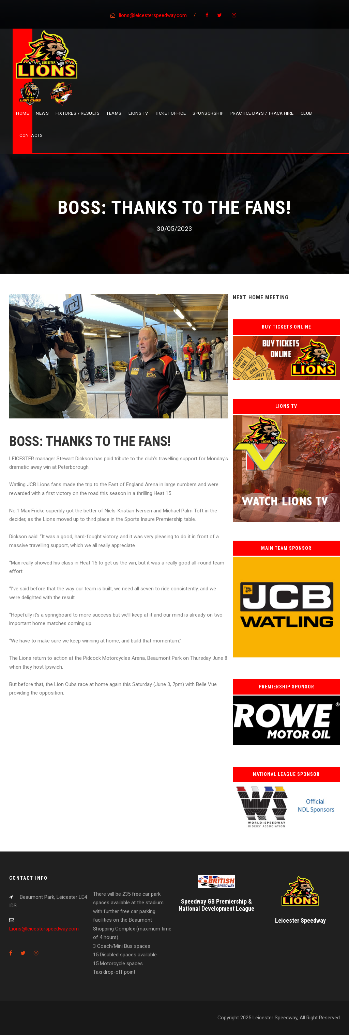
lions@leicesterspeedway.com (153, 15)
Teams (114, 113)
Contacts (31, 135)
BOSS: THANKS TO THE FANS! (90, 441)
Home (22, 113)
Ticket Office (170, 113)
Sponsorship (208, 113)
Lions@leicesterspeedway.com (44, 929)
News (42, 113)
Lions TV (138, 113)
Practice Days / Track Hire (262, 113)
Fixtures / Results (78, 113)
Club (306, 113)
